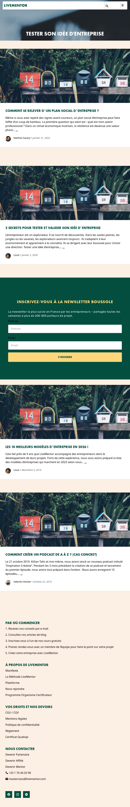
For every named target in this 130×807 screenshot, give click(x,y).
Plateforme (12, 683)
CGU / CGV (12, 712)
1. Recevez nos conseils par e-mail (26, 628)
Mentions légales (16, 719)
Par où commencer (22, 623)
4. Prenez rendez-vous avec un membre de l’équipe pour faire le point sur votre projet (59, 647)
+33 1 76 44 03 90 (18, 773)
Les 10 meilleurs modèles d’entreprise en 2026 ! (46, 447)
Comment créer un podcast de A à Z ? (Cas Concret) (51, 554)
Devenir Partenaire (17, 754)
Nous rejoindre (14, 689)
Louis (16, 255)
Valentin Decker (22, 581)
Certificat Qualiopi (16, 737)
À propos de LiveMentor (26, 665)
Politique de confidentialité (22, 725)
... (17, 130)
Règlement (12, 731)
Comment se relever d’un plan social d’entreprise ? (52, 110)
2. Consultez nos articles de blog (25, 635)
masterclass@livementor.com (25, 779)
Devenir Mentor (15, 767)
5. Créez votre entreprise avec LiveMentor (31, 653)
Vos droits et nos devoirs (28, 707)
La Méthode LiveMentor (20, 677)
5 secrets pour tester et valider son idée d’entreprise (53, 228)
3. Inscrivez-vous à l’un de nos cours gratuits (33, 641)
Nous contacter (20, 749)
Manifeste (11, 670)
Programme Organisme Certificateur (28, 695)
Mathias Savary (22, 137)
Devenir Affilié (14, 760)
